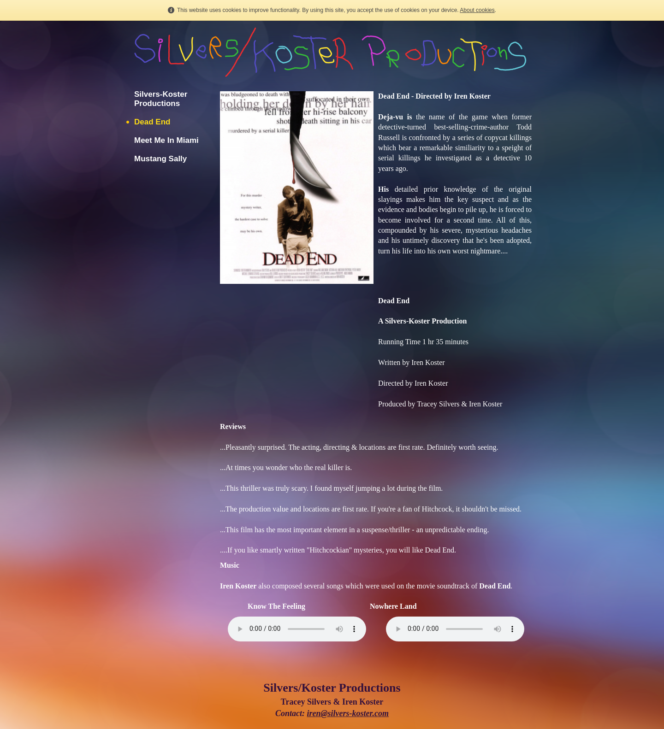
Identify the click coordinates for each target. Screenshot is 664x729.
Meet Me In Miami (166, 140)
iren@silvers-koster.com (348, 713)
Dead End (152, 122)
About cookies (477, 10)
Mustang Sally (160, 158)
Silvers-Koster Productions (160, 99)
